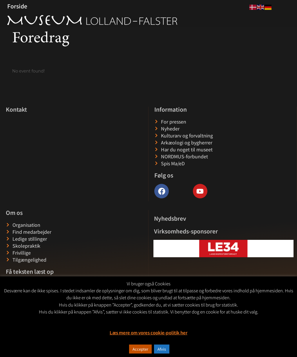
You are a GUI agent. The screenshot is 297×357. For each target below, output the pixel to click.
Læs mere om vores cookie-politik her (148, 332)
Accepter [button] (140, 349)
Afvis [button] (161, 349)
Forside (17, 6)
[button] (158, 248)
